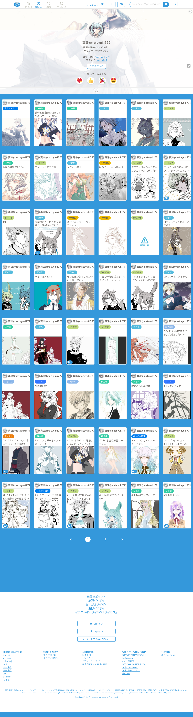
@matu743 (101, 60)
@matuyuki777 (102, 57)
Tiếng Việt (8, 661)
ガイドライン (88, 658)
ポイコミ (126, 673)
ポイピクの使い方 (51, 658)
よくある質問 (128, 661)
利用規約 (86, 655)
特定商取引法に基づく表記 (94, 664)
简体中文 (7, 667)
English (6, 655)
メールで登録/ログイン (96, 639)
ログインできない (130, 667)
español (7, 658)
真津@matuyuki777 (96, 43)
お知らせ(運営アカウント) (134, 655)
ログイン (96, 623)
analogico (102, 697)
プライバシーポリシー (92, 661)
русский (7, 676)
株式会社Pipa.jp (168, 655)
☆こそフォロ (96, 66)
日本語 (6, 679)
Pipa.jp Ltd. (113, 697)
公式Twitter (127, 658)
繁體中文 (7, 670)
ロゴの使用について (131, 670)
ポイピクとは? (49, 655)
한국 (5, 664)
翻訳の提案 (16, 652)
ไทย (5, 673)
